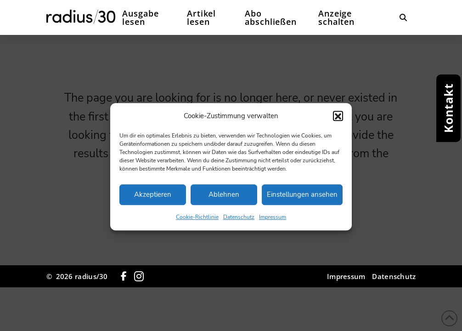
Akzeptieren (152, 199)
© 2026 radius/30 (77, 276)
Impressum (272, 221)
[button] (338, 120)
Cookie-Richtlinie (197, 221)
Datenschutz (238, 221)
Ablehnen (223, 199)
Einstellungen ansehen (302, 199)
